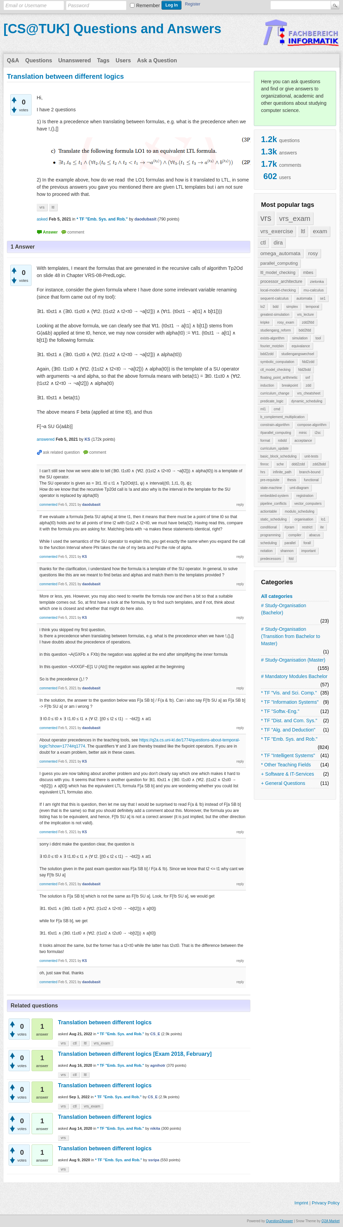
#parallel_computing (275, 433)
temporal (312, 307)
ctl (263, 243)
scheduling (268, 543)
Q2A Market (330, 1221)
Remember (148, 5)
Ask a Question (157, 60)
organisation (304, 519)
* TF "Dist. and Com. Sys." (289, 720)
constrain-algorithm (274, 425)
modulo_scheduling (299, 511)
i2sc (318, 433)
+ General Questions (283, 783)
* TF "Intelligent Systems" (288, 755)
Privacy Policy (326, 1202)
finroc (264, 464)
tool (318, 338)
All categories (277, 596)
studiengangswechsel (297, 354)
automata (304, 298)
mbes (308, 272)
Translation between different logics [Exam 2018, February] (135, 1054)
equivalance (301, 346)
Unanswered (74, 60)
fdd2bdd (304, 370)
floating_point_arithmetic (278, 377)
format (265, 440)
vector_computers (307, 503)
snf (307, 377)
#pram (289, 527)
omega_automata (280, 253)
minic (303, 433)
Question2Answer (279, 1221)
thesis (291, 480)
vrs (265, 218)
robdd (282, 440)
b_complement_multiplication (282, 417)
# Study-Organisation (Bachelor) (283, 609)
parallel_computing (279, 263)
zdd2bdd (319, 464)
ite (322, 527)
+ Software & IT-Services (287, 774)
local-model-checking (278, 290)
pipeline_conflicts (273, 503)
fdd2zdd (308, 362)
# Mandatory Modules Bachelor (294, 676)
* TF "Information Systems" (290, 702)
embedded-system (274, 496)
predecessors (270, 559)
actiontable (268, 511)
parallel (290, 543)
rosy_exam (285, 322)
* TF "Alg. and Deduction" (288, 730)
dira (278, 243)
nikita (155, 1128)
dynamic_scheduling (306, 401)
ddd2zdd (298, 464)
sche (280, 464)
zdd (308, 385)
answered (46, 439)
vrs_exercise (276, 231)
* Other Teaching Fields (286, 764)
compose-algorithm (312, 425)
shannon (286, 551)
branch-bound (309, 472)
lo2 (262, 307)
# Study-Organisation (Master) (293, 660)
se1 (323, 298)
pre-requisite (270, 480)
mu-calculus (314, 290)
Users (123, 60)
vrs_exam (294, 218)
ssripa (153, 1160)
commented (48, 504)
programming (270, 535)
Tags (103, 60)
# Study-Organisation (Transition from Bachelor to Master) (290, 636)
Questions (38, 60)
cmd (277, 409)
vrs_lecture (305, 314)
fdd (291, 559)
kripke (265, 322)
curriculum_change (274, 393)
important (308, 551)
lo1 (323, 519)
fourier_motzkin (272, 346)
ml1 (263, 409)
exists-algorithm (272, 338)
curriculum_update (274, 448)
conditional (268, 527)
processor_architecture (281, 281)
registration (304, 496)
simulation (300, 338)
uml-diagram (299, 488)
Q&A (13, 60)
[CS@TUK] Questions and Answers (112, 29)
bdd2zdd (266, 354)
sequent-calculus (274, 298)
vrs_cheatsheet (308, 393)
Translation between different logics (105, 1022)
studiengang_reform (275, 330)
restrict (307, 527)
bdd (276, 307)
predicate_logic (271, 401)
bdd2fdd (305, 330)
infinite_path (282, 472)
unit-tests (311, 456)
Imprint (301, 1202)
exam (320, 231)
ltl (303, 231)
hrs (262, 472)
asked (42, 219)
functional (311, 480)
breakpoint (290, 385)
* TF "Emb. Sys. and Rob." (289, 739)
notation (266, 551)
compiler (294, 535)
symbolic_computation (277, 362)
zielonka (317, 281)
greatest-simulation (274, 314)
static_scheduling (273, 519)
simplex (292, 307)
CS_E (155, 1034)
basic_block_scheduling (278, 456)
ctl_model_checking (275, 370)
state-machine (271, 488)
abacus (314, 535)
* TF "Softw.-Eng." (280, 711)
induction (267, 385)
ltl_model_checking (277, 272)
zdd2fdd (308, 322)
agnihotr (157, 1065)
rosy (313, 253)
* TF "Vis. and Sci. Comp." (289, 693)
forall (307, 543)
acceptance (303, 440)
